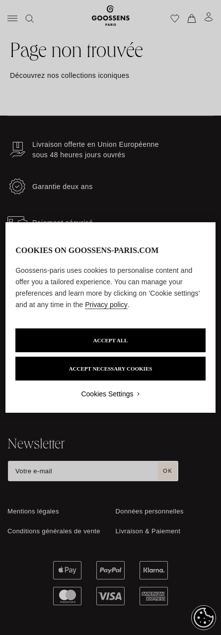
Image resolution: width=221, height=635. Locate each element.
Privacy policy (106, 305)
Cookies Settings (107, 394)
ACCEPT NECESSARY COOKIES (110, 369)
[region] (110, 317)
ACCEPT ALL (110, 340)
